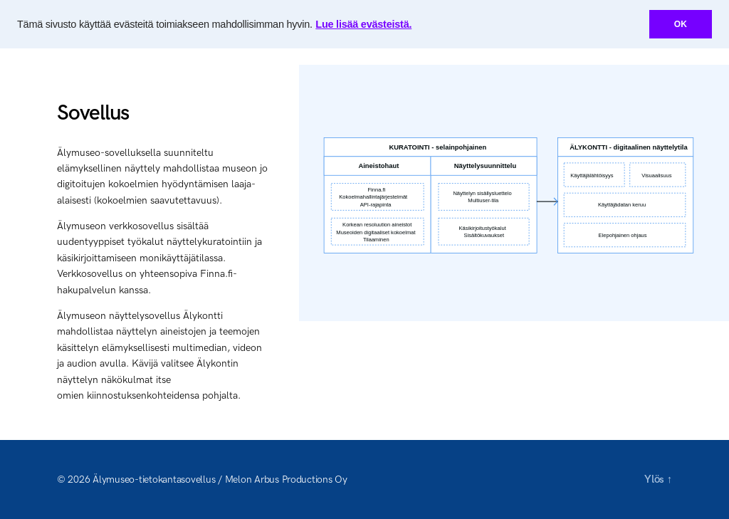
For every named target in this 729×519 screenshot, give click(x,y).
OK (680, 24)
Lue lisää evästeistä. (363, 24)
